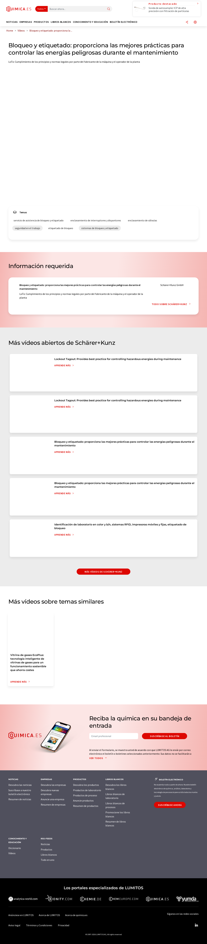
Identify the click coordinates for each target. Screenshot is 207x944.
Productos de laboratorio (87, 790)
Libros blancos (49, 854)
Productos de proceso (85, 795)
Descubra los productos (86, 784)
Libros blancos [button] (61, 21)
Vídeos (12, 853)
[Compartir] (187, 22)
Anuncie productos (83, 800)
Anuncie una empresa (52, 799)
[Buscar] (108, 9)
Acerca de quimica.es (76, 915)
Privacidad (63, 925)
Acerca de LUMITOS (49, 915)
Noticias (45, 844)
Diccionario (14, 848)
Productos (46, 849)
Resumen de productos (85, 805)
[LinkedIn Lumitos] (196, 925)
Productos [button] (41, 21)
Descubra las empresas (53, 784)
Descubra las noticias (20, 784)
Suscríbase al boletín (164, 736)
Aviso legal (14, 925)
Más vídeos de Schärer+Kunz (103, 571)
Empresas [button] (26, 21)
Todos (40, 8)
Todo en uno (47, 859)
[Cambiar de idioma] (195, 22)
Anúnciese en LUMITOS (21, 915)
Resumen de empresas (53, 804)
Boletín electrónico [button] (123, 21)
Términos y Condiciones (39, 925)
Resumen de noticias (19, 799)
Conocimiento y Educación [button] (90, 21)
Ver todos (98, 758)
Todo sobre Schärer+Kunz (172, 304)
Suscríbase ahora (170, 805)
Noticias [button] (12, 21)
